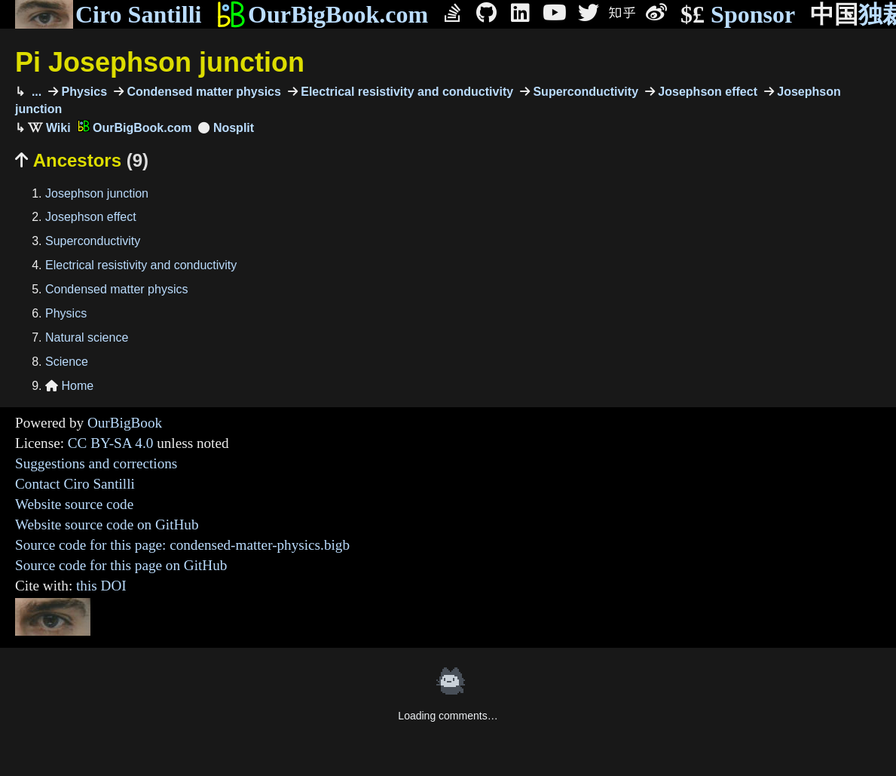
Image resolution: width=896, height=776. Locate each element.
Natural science (86, 337)
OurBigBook (124, 423)
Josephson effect (706, 91)
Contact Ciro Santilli (75, 484)
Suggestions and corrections (96, 463)
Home (69, 385)
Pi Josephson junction (159, 62)
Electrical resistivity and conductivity (405, 91)
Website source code (74, 504)
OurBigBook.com (322, 14)
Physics (82, 91)
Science (66, 361)
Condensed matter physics (202, 91)
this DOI (101, 586)
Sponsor (737, 15)
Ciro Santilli (108, 14)
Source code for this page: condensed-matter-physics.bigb (182, 545)
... (34, 91)
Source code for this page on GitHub (121, 565)
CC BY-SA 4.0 (111, 443)
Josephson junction (96, 193)
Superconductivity (584, 91)
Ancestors (81, 160)
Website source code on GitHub (107, 524)
